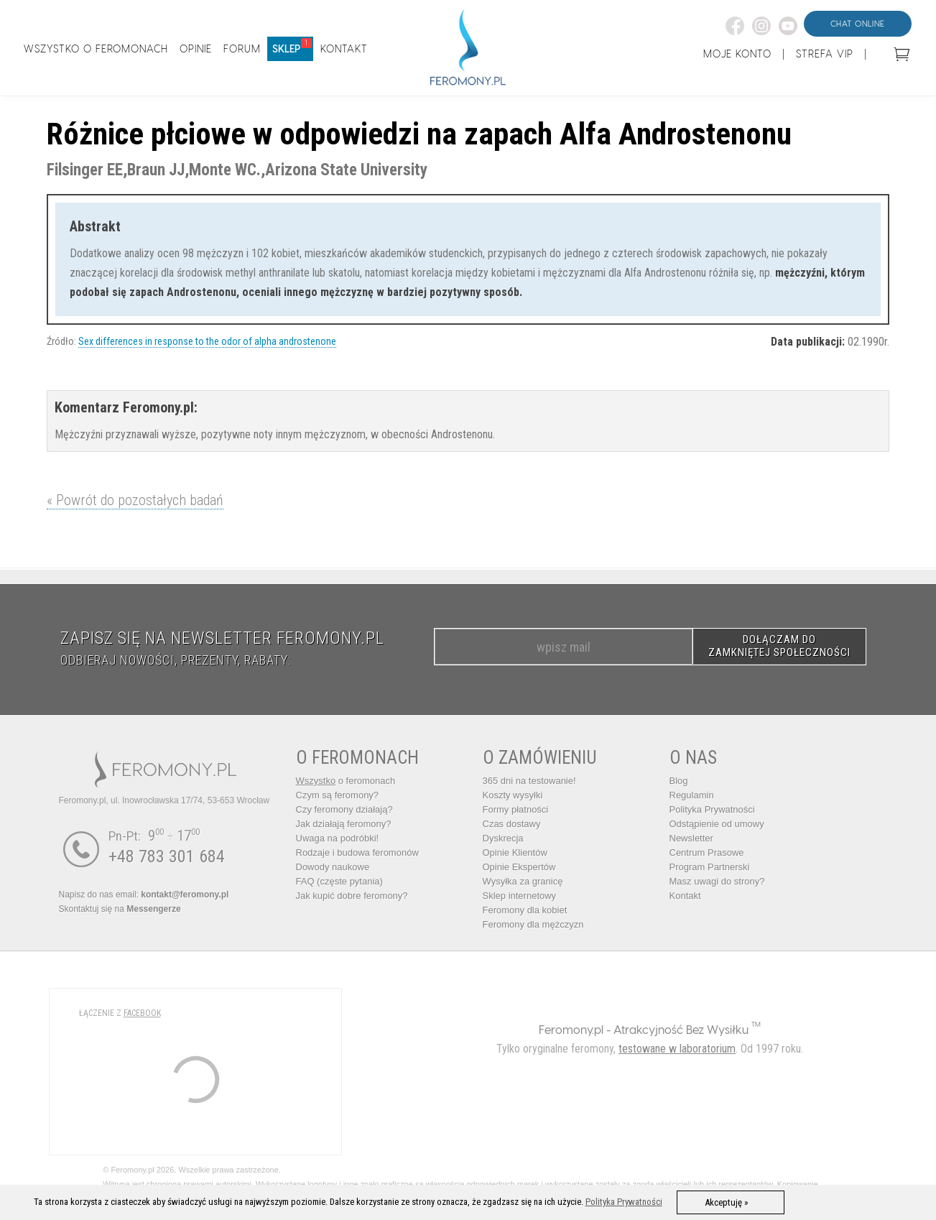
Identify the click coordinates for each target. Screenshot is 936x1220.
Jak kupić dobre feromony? (352, 895)
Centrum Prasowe (706, 852)
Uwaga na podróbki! (337, 838)
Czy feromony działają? (344, 809)
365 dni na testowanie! (529, 780)
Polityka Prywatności (712, 809)
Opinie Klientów (515, 852)
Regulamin (691, 795)
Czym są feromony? (337, 795)
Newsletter (691, 838)
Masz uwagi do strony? (717, 881)
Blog (678, 780)
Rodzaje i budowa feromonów (357, 852)
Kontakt (685, 895)
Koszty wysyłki (513, 795)
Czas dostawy (512, 823)
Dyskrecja (503, 838)
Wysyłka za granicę (523, 881)
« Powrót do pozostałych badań (135, 500)
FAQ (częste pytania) (339, 881)
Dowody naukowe (333, 866)
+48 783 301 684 (166, 856)
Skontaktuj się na (120, 909)
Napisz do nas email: (144, 894)
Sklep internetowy (520, 895)
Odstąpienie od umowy (716, 823)
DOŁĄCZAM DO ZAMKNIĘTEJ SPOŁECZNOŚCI (779, 646)
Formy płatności (516, 809)
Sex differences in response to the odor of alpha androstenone (207, 341)
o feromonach (346, 780)
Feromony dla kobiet (525, 910)
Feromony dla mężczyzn (533, 924)
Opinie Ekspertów (519, 866)
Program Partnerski (709, 866)
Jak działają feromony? (343, 823)
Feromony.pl (571, 1029)
